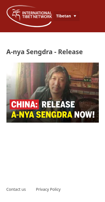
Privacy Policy (48, 189)
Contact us (16, 189)
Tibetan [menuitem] (63, 16)
